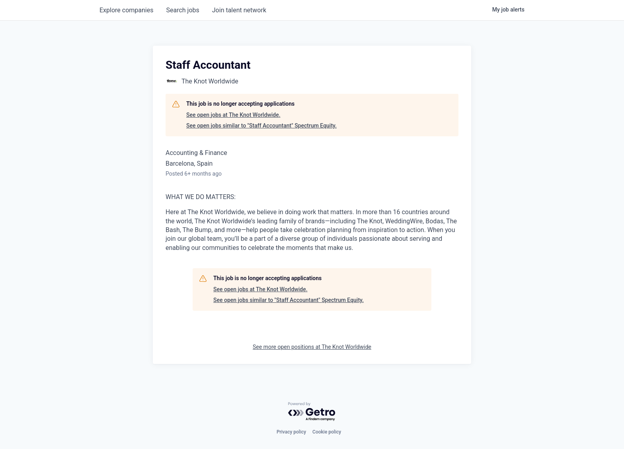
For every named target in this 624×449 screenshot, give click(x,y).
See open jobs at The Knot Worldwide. (233, 115)
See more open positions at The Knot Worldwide (312, 347)
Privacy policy (291, 432)
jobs (182, 10)
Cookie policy (326, 432)
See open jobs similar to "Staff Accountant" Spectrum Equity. (261, 125)
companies (126, 10)
